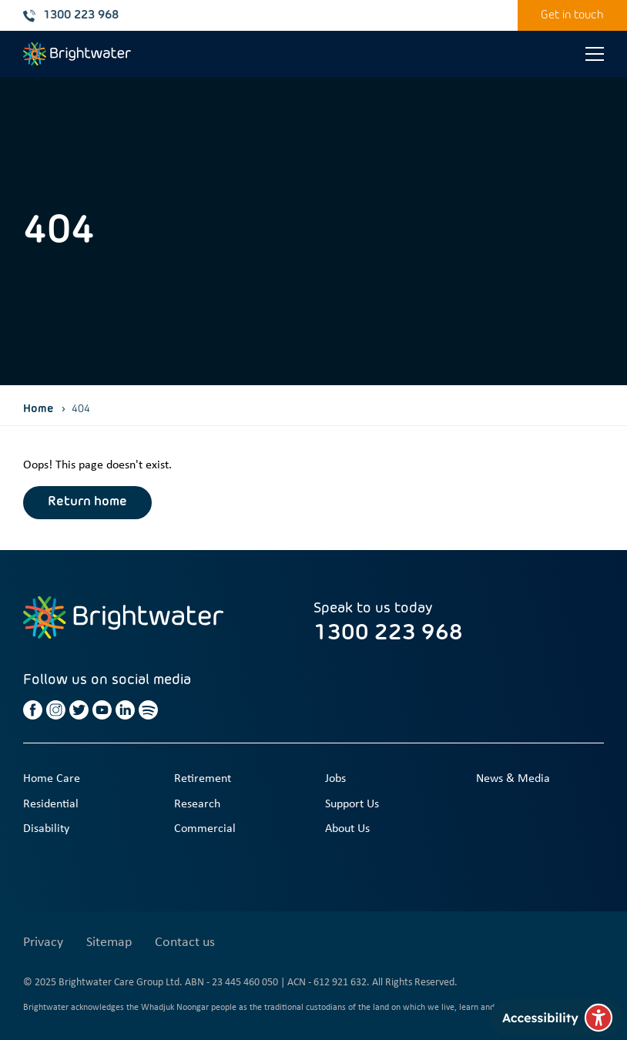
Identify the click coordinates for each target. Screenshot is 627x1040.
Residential (51, 804)
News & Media (513, 779)
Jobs (335, 779)
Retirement (202, 779)
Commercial (205, 829)
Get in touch (572, 15)
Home (38, 409)
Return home (87, 502)
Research (197, 804)
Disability (46, 829)
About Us (347, 829)
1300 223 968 (71, 16)
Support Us (352, 804)
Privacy (43, 942)
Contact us (185, 942)
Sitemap (109, 942)
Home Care (51, 779)
